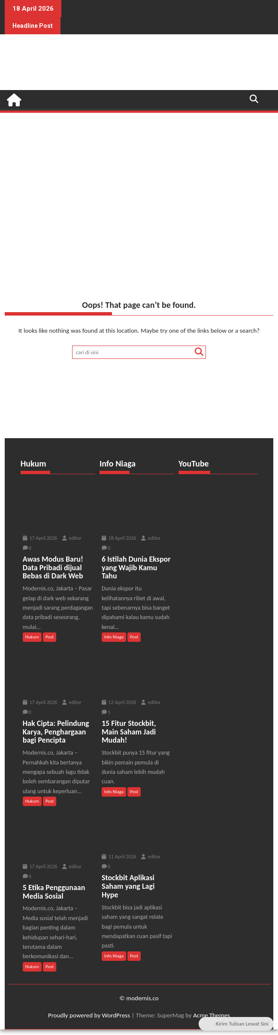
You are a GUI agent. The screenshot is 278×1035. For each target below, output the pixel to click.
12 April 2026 (119, 702)
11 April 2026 (119, 857)
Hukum (32, 637)
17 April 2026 (40, 538)
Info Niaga (114, 637)
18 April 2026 (119, 538)
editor (72, 538)
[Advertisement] (139, 178)
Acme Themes (211, 1015)
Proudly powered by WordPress (89, 1015)
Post (49, 637)
